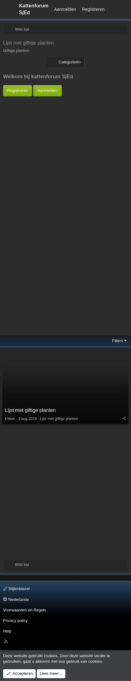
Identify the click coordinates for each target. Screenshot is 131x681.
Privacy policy (15, 620)
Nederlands (16, 599)
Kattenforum (33, 9)
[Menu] (8, 9)
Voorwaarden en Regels (24, 610)
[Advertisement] (64, 154)
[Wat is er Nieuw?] (114, 9)
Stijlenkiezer (16, 588)
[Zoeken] (125, 9)
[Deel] (124, 419)
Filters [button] (117, 340)
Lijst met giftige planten (30, 410)
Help (7, 631)
